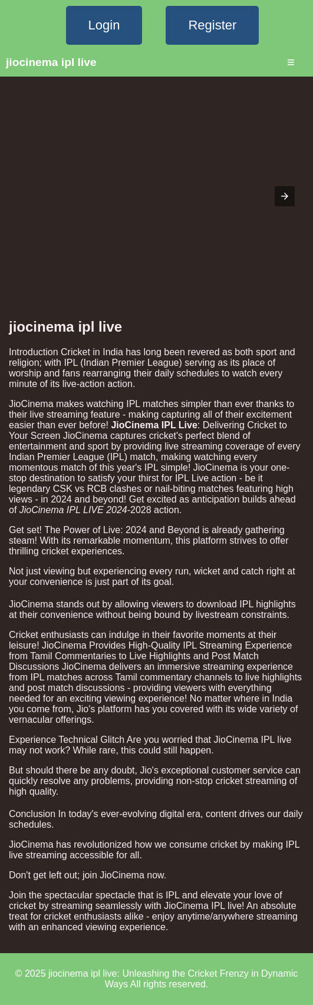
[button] (285, 196)
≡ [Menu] (291, 62)
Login (104, 25)
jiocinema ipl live (51, 62)
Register (212, 25)
